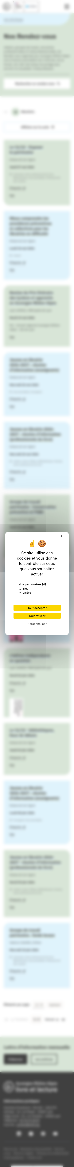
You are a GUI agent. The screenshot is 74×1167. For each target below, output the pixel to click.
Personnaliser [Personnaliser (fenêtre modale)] (37, 624)
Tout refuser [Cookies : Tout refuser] (37, 616)
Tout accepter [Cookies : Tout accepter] (37, 608)
